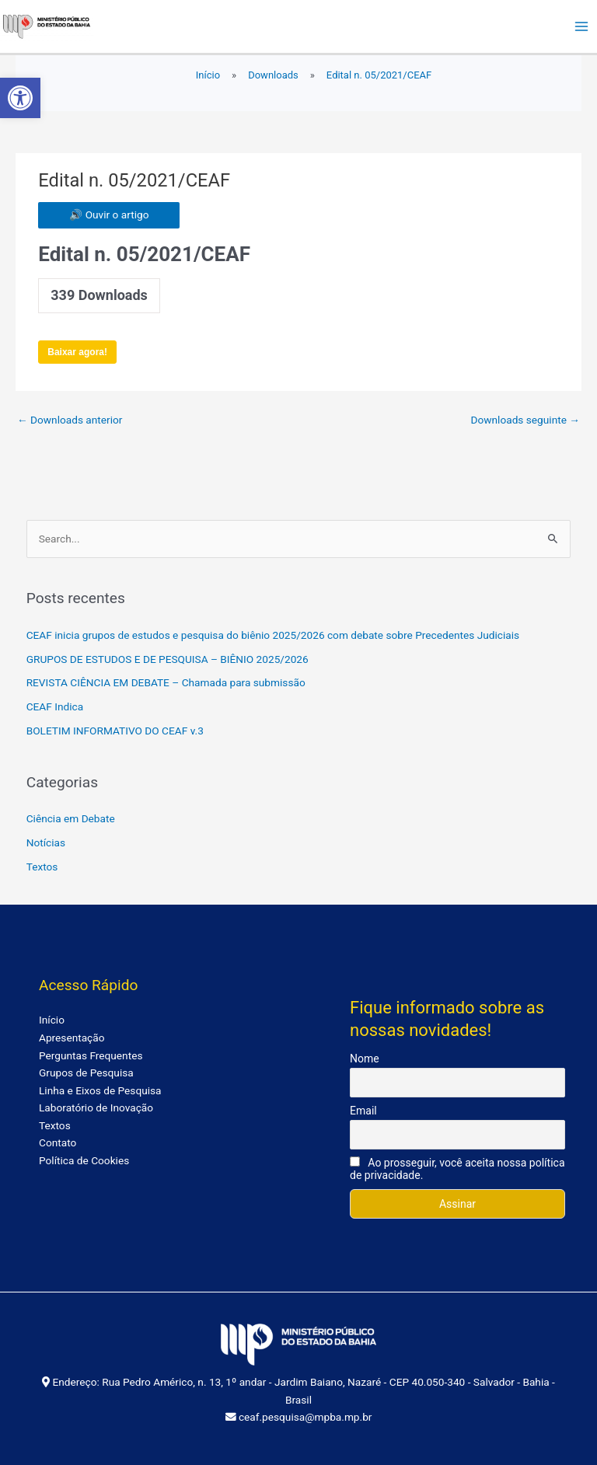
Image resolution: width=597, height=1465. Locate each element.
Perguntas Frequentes (90, 1055)
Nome (364, 1058)
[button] (20, 98)
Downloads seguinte (526, 419)
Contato (57, 1142)
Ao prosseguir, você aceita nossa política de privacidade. (457, 1168)
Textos (42, 866)
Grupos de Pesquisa (86, 1072)
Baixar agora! (77, 352)
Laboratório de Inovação (96, 1107)
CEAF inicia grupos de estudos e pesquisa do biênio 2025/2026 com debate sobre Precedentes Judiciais (272, 635)
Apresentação (72, 1037)
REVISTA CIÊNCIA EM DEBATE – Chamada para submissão (165, 682)
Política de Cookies (84, 1160)
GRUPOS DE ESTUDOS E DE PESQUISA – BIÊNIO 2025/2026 (167, 659)
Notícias (45, 842)
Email (363, 1110)
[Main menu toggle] (582, 27)
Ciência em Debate (70, 818)
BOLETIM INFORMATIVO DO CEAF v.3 (115, 730)
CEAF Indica (54, 706)
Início (52, 1019)
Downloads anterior (69, 419)
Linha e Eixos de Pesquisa (100, 1090)
